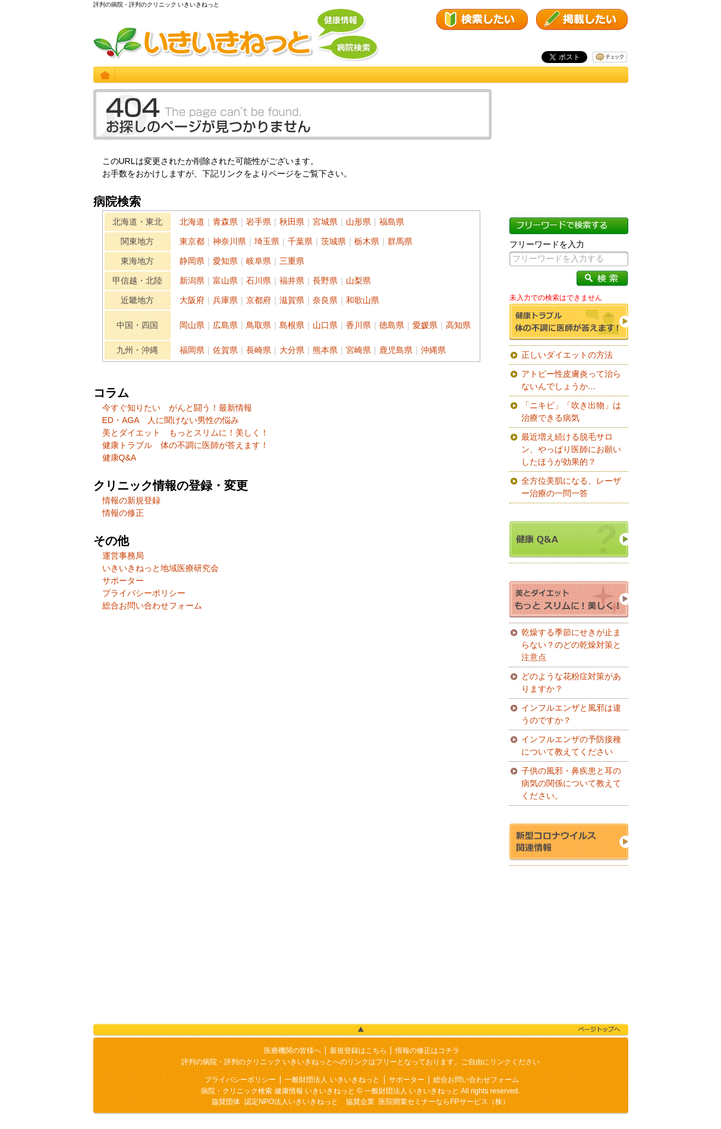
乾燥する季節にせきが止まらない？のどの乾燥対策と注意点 (571, 644)
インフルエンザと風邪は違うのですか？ (571, 714)
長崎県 (258, 350)
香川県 (358, 325)
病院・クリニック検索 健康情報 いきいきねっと (278, 1091)
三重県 (291, 261)
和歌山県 (362, 300)
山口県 (325, 325)
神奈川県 (229, 241)
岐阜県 (258, 261)
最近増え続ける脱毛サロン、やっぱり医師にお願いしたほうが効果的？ (571, 449)
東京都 (192, 241)
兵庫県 (225, 300)
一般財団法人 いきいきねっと (332, 1080)
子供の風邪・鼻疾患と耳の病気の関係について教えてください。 (571, 783)
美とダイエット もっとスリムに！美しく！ (185, 432)
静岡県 (192, 261)
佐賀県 (225, 350)
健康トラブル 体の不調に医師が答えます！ (185, 445)
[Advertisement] (292, 754)
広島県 (225, 325)
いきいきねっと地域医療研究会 (160, 568)
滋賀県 (291, 300)
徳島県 (391, 325)
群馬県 (400, 241)
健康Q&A (119, 457)
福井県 (291, 280)
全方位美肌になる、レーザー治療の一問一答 (571, 487)
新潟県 (192, 280)
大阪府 (192, 300)
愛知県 (225, 261)
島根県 (291, 325)
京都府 (258, 300)
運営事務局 (123, 555)
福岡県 (192, 350)
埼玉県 (266, 241)
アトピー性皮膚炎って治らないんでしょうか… (571, 380)
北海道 (192, 221)
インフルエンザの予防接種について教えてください (571, 745)
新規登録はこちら (358, 1050)
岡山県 (192, 325)
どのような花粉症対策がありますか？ (571, 682)
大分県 (291, 350)
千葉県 (300, 241)
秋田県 (291, 221)
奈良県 (325, 300)
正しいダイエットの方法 (567, 354)
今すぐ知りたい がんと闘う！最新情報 (177, 407)
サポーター (123, 580)
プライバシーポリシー (143, 593)
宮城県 (325, 221)
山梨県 (358, 280)
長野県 (325, 280)
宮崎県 (358, 350)
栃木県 (366, 241)
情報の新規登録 (131, 500)
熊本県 (325, 350)
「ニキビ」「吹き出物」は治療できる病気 (571, 411)
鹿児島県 (396, 350)
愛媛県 (425, 325)
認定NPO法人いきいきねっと (291, 1102)
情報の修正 (123, 513)
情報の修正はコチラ (427, 1050)
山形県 (358, 221)
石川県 (258, 280)
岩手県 (258, 221)
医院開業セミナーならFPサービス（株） (444, 1102)
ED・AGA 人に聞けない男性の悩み (170, 420)
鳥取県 (258, 325)
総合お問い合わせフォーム (152, 605)
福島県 (391, 221)
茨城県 (333, 241)
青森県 (225, 221)
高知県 (458, 325)
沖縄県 (433, 350)
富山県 (225, 280)
